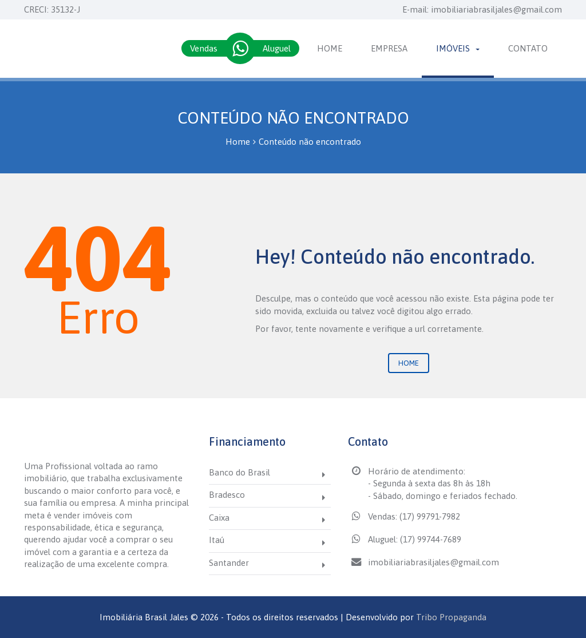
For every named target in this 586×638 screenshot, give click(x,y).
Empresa (389, 48)
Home (329, 48)
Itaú (216, 540)
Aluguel (277, 48)
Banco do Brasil (239, 472)
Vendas (203, 48)
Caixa (219, 517)
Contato (528, 48)
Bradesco (227, 495)
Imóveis (458, 48)
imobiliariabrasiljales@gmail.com (496, 9)
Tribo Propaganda (451, 617)
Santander (229, 563)
